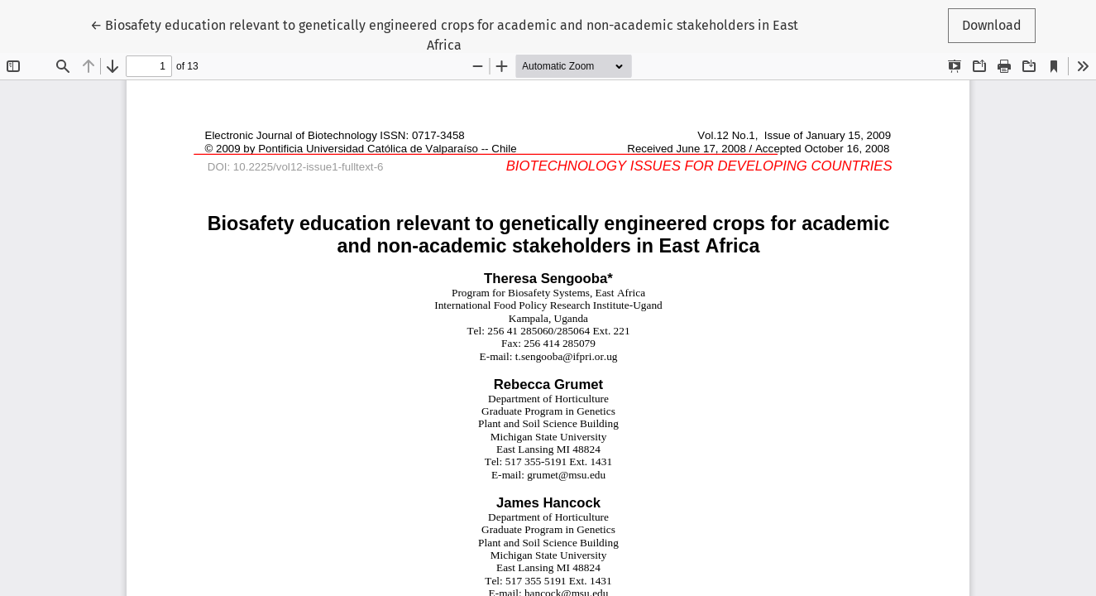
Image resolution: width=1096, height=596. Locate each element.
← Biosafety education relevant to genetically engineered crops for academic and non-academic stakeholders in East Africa (444, 34)
